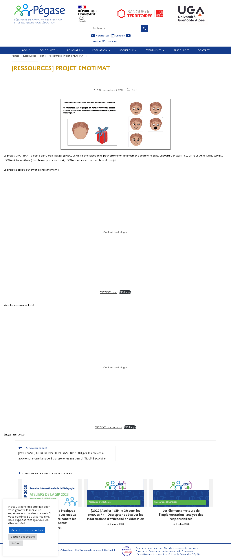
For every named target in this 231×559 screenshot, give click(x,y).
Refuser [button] (16, 543)
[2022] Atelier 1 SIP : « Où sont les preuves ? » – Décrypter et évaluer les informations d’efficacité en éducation (115, 515)
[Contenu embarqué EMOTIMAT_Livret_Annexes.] (115, 367)
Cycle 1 (21, 434)
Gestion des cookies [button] (22, 536)
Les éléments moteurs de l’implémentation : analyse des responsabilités (181, 515)
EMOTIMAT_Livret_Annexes (108, 427)
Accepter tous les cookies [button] (27, 530)
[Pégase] (15, 55)
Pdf (134, 90)
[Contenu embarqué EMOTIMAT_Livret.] (115, 232)
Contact (108, 550)
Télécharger (125, 292)
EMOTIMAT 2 (23, 155)
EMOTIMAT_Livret (108, 292)
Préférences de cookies (88, 550)
